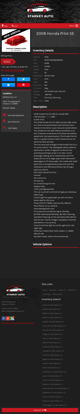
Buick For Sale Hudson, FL (52, 318)
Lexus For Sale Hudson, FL (52, 376)
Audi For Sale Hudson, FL (51, 309)
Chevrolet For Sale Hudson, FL (53, 326)
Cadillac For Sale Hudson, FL (53, 322)
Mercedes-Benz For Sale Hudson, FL (56, 388)
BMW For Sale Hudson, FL (52, 313)
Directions (23, 323)
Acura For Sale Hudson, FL (52, 305)
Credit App (46, 294)
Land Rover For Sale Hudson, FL (54, 372)
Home (44, 290)
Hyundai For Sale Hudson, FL (53, 351)
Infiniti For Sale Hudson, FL (52, 355)
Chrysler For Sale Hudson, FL (53, 330)
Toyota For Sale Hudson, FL (52, 401)
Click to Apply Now (12, 70)
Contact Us (15, 323)
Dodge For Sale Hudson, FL (52, 334)
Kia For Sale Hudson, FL (51, 368)
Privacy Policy (6, 323)
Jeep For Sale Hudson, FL (51, 363)
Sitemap (31, 323)
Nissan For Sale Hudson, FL (52, 397)
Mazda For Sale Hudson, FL (52, 384)
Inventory (52, 290)
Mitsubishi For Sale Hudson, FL (54, 393)
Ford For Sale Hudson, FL (51, 338)
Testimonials (57, 294)
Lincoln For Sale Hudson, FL (52, 380)
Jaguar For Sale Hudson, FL (52, 359)
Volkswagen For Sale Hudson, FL (54, 405)
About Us (62, 290)
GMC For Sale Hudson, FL (51, 343)
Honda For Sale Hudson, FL (52, 347)
